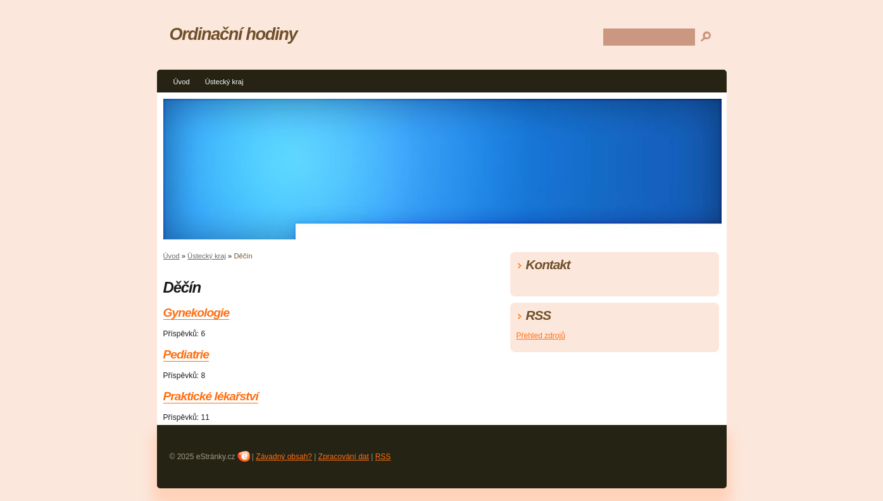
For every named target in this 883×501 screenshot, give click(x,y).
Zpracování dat (343, 456)
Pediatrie (186, 354)
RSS (383, 456)
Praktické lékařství (210, 396)
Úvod (181, 82)
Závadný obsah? (284, 456)
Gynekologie (196, 312)
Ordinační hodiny (233, 34)
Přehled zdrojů (541, 335)
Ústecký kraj (224, 82)
